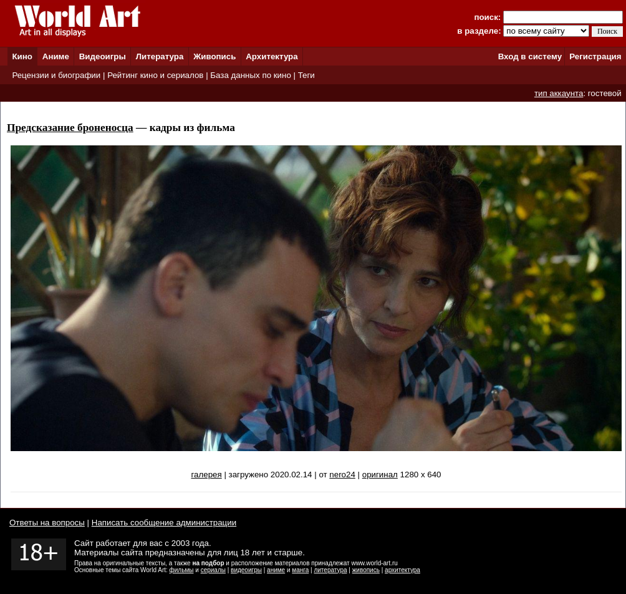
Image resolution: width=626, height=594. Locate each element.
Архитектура (271, 56)
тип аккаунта (559, 93)
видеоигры (246, 570)
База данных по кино (250, 75)
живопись (366, 570)
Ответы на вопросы (47, 522)
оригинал (380, 474)
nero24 (342, 474)
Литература (160, 56)
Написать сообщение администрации (164, 522)
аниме (276, 570)
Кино (22, 56)
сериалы (213, 570)
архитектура (402, 570)
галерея (206, 474)
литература (330, 570)
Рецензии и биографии (56, 75)
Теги (306, 75)
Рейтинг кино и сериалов (155, 75)
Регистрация (595, 56)
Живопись (214, 56)
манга (300, 570)
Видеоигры (102, 56)
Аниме (55, 56)
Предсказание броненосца (70, 128)
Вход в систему (530, 56)
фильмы (182, 570)
